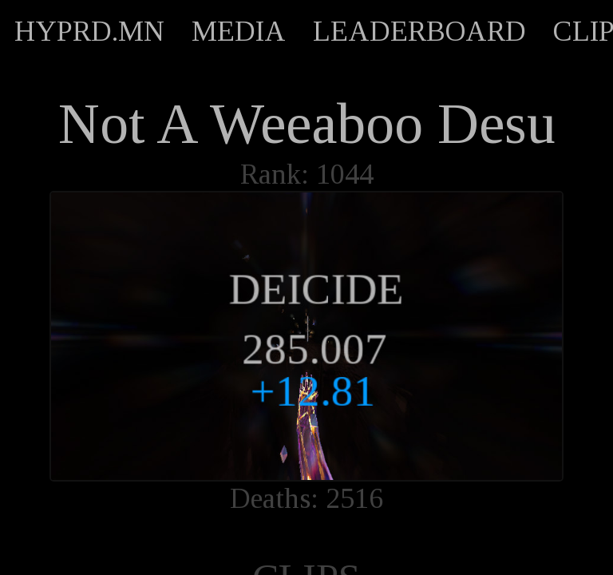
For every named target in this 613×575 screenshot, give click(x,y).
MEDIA (239, 31)
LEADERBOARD (419, 31)
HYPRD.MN (89, 31)
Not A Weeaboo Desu (307, 124)
